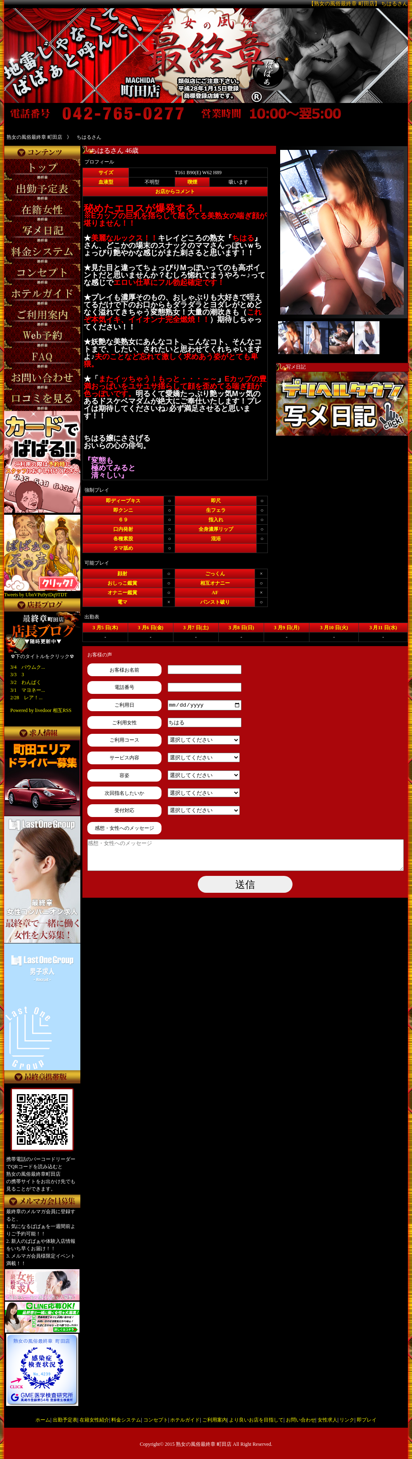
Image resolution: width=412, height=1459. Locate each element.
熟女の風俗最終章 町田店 (204, 1444)
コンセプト (155, 1420)
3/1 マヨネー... (27, 690)
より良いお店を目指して (256, 1420)
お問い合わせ (301, 1420)
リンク (346, 1420)
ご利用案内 (214, 1420)
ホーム (42, 1420)
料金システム (126, 1420)
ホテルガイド (185, 1420)
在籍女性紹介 (94, 1420)
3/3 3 (17, 674)
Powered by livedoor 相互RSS (40, 710)
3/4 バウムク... (27, 667)
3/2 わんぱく (25, 682)
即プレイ (367, 1420)
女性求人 (327, 1420)
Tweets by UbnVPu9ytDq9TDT (35, 595)
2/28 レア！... (26, 697)
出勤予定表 (65, 1420)
